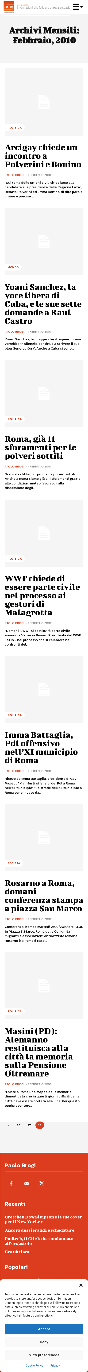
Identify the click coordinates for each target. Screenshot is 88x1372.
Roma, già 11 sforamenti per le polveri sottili (40, 447)
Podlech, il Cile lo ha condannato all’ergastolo (39, 1241)
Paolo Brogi (14, 175)
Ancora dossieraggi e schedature (39, 1230)
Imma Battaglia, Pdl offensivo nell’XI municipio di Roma (41, 747)
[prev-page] (8, 1125)
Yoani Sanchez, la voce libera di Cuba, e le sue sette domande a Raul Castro (43, 303)
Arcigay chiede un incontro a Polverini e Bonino (43, 155)
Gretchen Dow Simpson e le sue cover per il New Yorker (43, 1219)
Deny (44, 1342)
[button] (81, 1285)
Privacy (55, 1365)
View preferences (44, 1355)
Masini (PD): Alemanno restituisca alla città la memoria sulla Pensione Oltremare (39, 1052)
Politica (15, 127)
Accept (44, 1329)
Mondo (13, 267)
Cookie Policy (34, 1365)
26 (18, 1125)
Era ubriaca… (19, 1251)
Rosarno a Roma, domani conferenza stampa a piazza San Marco (44, 895)
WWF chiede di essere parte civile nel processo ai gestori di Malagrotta (42, 595)
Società (14, 863)
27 (29, 1125)
